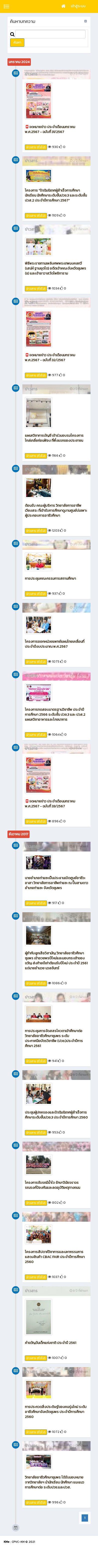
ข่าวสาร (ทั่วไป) (36, 147)
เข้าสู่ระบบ (78, 6)
